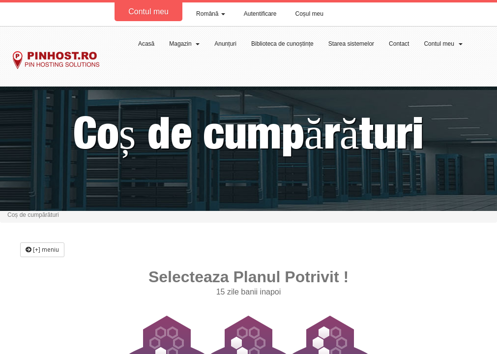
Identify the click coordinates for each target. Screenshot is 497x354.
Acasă (146, 43)
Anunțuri (225, 43)
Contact (399, 43)
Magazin (184, 43)
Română (210, 13)
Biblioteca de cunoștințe (282, 43)
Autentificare (260, 13)
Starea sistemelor (351, 43)
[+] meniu (42, 249)
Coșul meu (309, 13)
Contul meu (148, 11)
